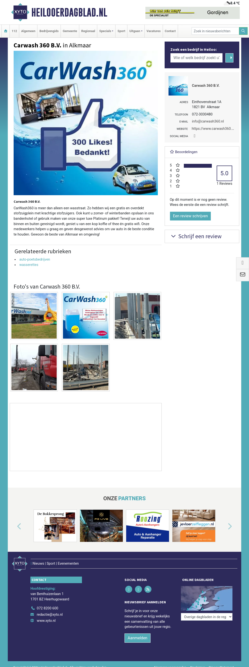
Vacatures (154, 31)
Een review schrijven (190, 216)
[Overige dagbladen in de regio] (206, 617)
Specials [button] (105, 31)
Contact (170, 31)
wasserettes (28, 265)
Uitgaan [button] (134, 31)
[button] (13, 527)
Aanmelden (137, 638)
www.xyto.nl (46, 621)
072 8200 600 (47, 608)
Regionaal (88, 31)
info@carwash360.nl (208, 121)
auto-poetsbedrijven (34, 259)
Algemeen (28, 31)
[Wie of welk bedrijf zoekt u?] (196, 57)
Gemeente (70, 31)
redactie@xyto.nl (50, 615)
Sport (121, 31)
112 (14, 31)
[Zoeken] (243, 31)
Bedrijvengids (49, 31)
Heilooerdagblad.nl (69, 12)
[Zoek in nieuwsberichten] (215, 31)
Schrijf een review (196, 236)
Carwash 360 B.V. (206, 86)
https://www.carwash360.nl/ (214, 129)
